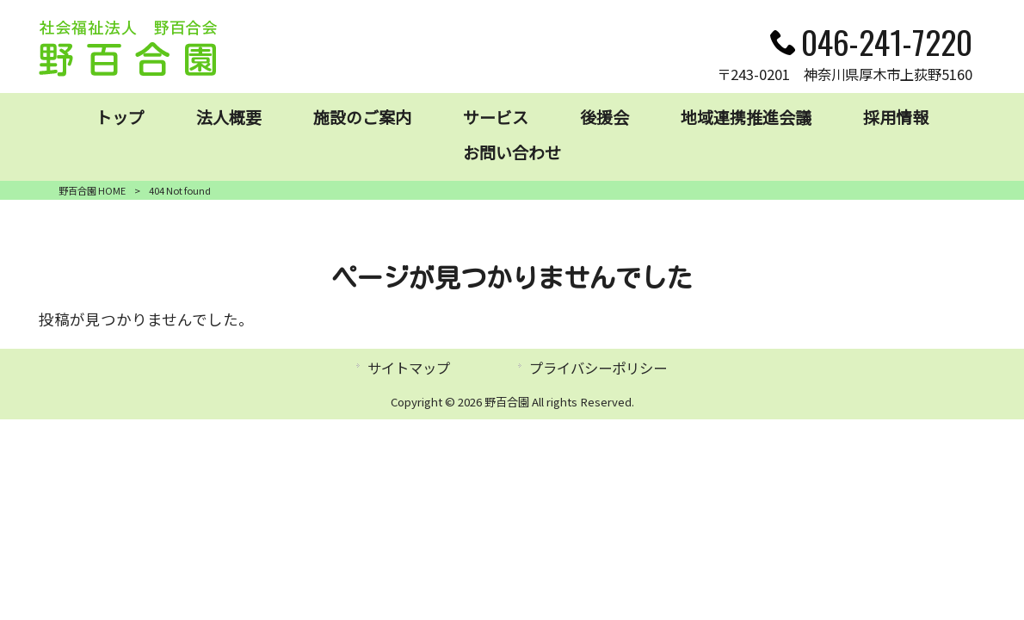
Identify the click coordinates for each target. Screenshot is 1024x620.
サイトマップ (408, 367)
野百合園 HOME (92, 190)
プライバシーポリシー (598, 367)
